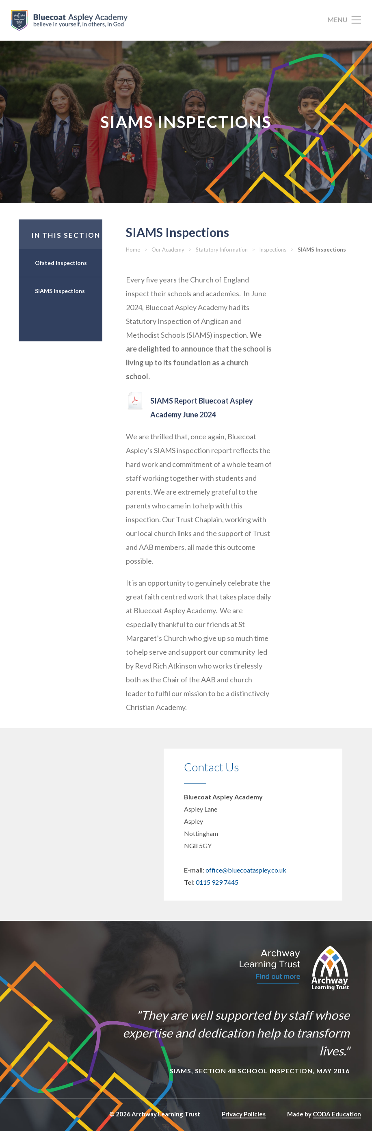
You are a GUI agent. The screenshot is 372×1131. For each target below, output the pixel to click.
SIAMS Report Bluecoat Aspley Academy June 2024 (201, 407)
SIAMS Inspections (60, 290)
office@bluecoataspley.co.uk (245, 870)
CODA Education (337, 1114)
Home (133, 249)
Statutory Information (222, 249)
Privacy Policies (244, 1114)
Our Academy (167, 249)
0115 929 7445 (217, 882)
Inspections (272, 249)
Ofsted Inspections (61, 262)
